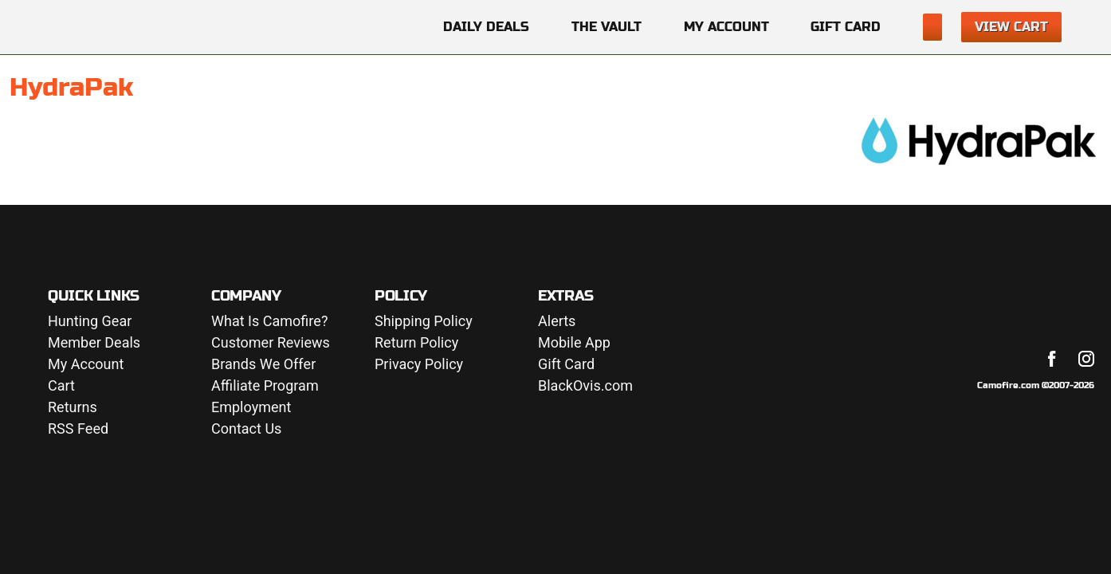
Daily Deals (486, 26)
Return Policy (416, 343)
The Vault (606, 26)
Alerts (556, 321)
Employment (251, 408)
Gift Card (846, 26)
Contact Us (246, 429)
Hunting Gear (90, 321)
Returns (72, 408)
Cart (61, 386)
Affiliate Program (265, 386)
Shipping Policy (424, 321)
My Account (726, 26)
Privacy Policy (419, 364)
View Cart (1011, 26)
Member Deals (94, 343)
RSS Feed (78, 429)
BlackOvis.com (585, 386)
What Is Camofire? (269, 321)
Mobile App (574, 343)
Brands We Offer (263, 364)
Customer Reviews (270, 343)
